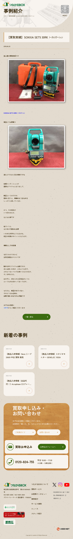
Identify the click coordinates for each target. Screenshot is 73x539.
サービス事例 (36, 503)
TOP (5, 16)
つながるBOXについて (39, 484)
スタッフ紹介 (36, 513)
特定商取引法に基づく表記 (61, 492)
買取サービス (36, 489)
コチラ (6, 308)
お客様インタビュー (39, 494)
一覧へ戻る (29, 317)
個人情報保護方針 (58, 495)
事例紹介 (34, 499)
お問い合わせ (44, 432)
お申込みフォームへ (48, 447)
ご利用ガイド (20, 432)
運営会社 (56, 498)
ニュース (34, 508)
